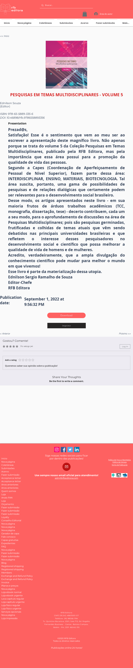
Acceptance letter (11, 478)
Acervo (5, 471)
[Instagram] (56, 449)
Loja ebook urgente (11, 595)
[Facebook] (63, 449)
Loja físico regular (10, 605)
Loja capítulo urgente (11, 602)
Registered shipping (11, 566)
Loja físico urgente (11, 608)
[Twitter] (70, 449)
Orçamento (7, 504)
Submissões (8, 468)
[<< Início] (6, 36)
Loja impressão (9, 618)
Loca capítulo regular (11, 598)
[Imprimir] (66, 325)
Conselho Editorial (11, 520)
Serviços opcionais (11, 612)
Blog (3, 563)
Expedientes (8, 543)
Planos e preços (9, 585)
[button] (84, 14)
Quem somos (8, 491)
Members (6, 572)
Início (4, 458)
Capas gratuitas (9, 540)
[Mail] (66, 467)
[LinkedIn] (76, 449)
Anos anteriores (9, 484)
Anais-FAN (6, 497)
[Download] (66, 315)
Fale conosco (8, 537)
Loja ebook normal (11, 592)
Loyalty (5, 517)
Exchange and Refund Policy (11, 576)
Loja (3, 494)
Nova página (8, 462)
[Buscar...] (66, 5)
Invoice (5, 582)
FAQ (3, 546)
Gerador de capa (10, 533)
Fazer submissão (10, 475)
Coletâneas (7, 465)
